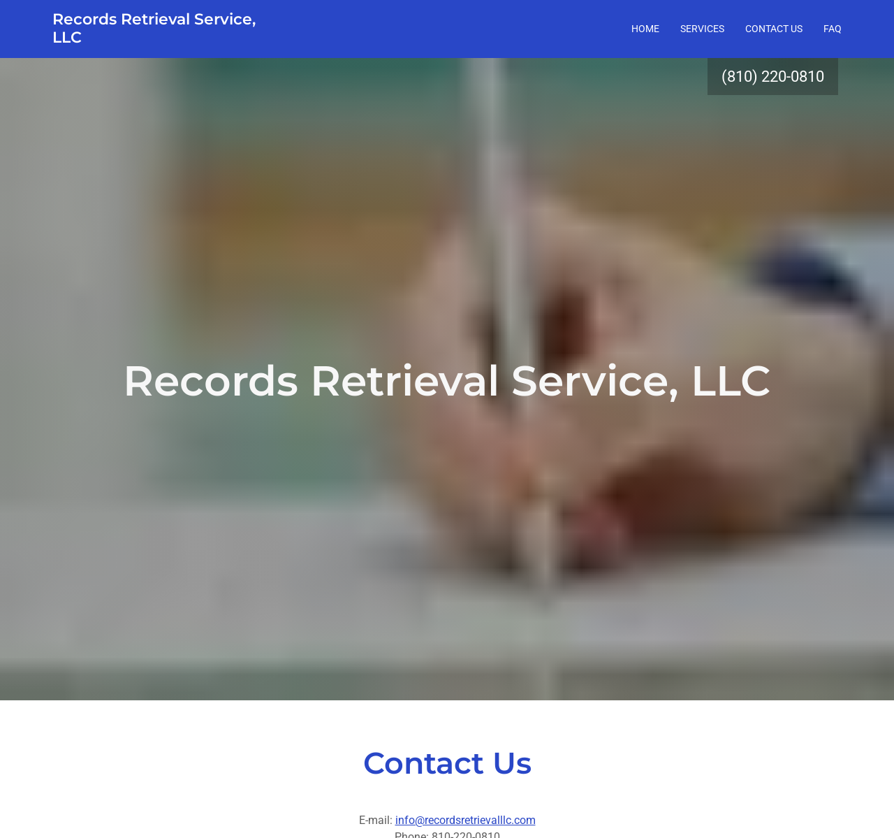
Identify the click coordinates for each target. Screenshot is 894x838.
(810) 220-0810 (772, 76)
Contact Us (774, 28)
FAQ (832, 28)
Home (645, 28)
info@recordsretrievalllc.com (465, 820)
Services (702, 28)
